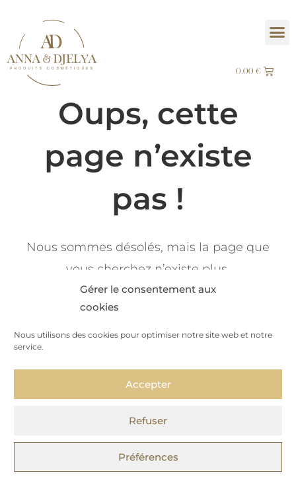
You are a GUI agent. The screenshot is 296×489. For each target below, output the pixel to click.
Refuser (148, 420)
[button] (277, 32)
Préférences (148, 457)
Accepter (148, 384)
